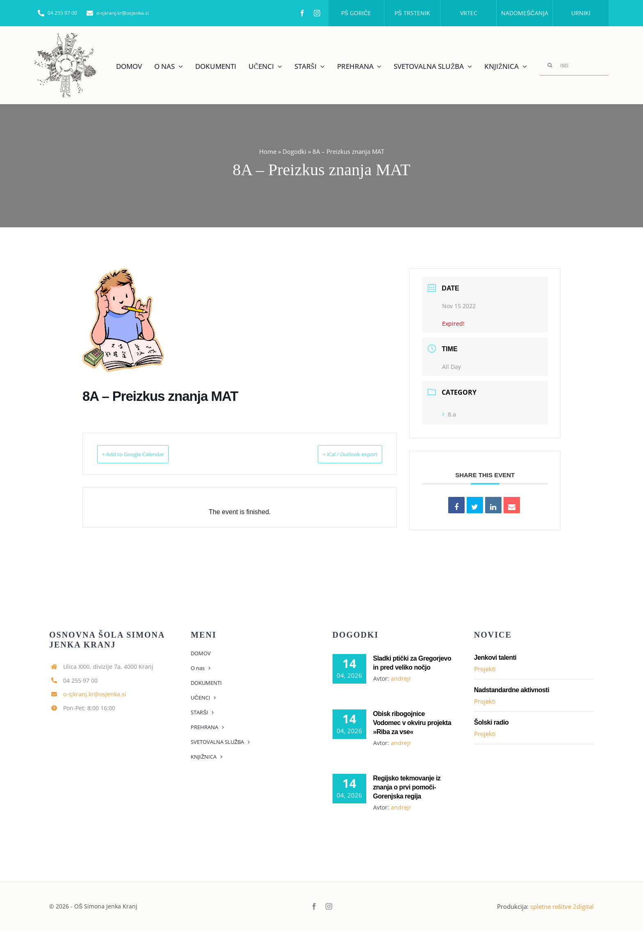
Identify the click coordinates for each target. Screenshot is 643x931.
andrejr (401, 678)
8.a (449, 414)
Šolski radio (491, 722)
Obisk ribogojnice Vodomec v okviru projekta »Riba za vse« (412, 722)
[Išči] (574, 65)
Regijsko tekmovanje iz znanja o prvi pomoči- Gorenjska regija (407, 787)
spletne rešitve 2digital (562, 906)
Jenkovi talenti (495, 657)
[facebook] (302, 13)
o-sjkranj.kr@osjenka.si (94, 694)
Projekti (485, 669)
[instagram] (317, 13)
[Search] (550, 65)
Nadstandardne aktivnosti (511, 689)
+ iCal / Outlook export (338, 454)
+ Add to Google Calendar (145, 454)
